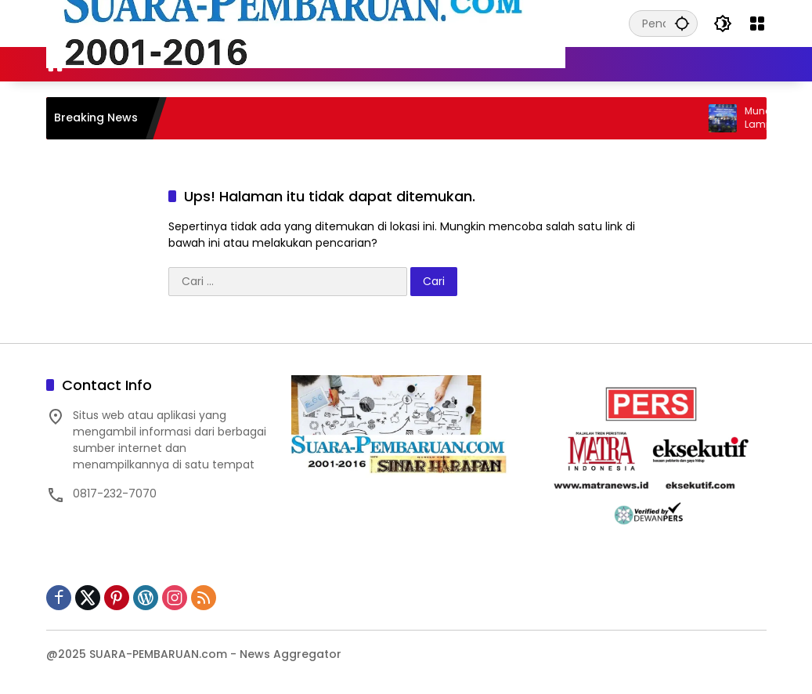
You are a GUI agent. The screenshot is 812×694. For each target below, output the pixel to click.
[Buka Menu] (757, 23)
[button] (682, 23)
